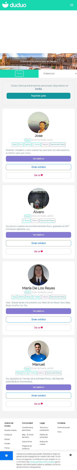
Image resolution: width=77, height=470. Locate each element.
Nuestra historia (10, 430)
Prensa (7, 448)
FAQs (59, 432)
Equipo (7, 439)
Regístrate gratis (38, 96)
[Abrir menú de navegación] (72, 5)
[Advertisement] (38, 32)
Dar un (38, 175)
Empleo (7, 443)
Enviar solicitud (39, 167)
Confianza (8, 435)
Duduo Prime (27, 442)
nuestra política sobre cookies (42, 462)
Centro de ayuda (63, 427)
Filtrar (19, 73)
